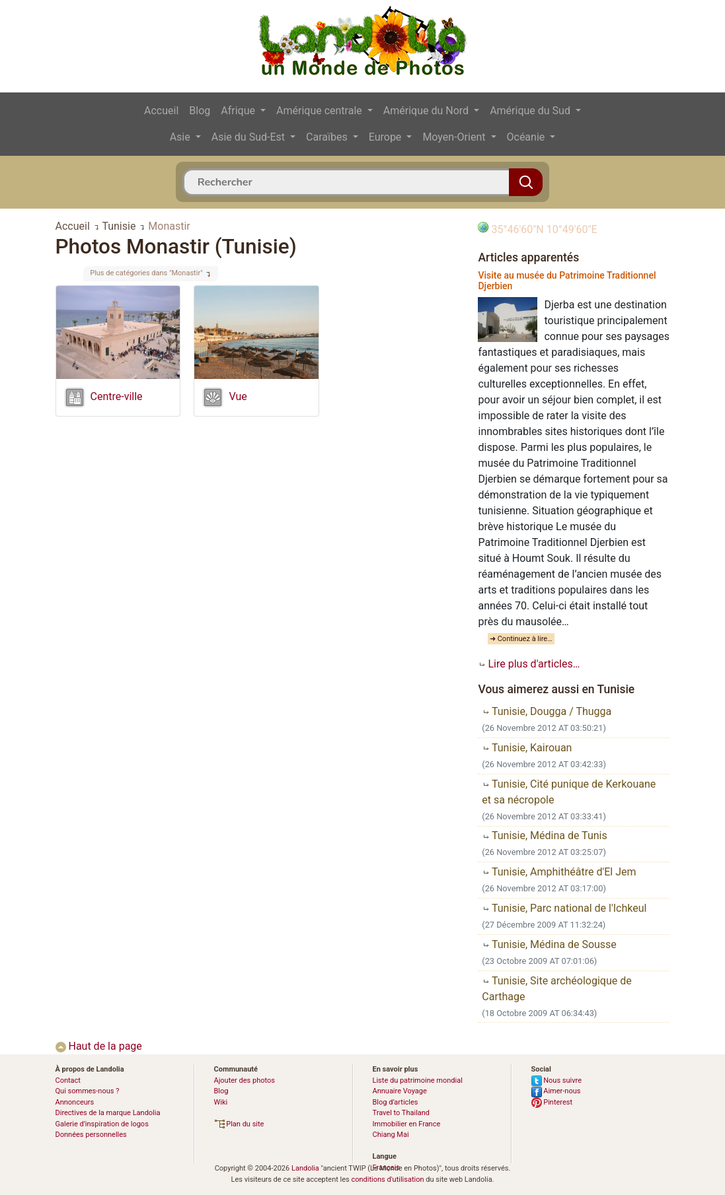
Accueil (161, 110)
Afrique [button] (239, 110)
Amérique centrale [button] (320, 110)
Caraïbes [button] (328, 137)
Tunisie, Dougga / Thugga (546, 711)
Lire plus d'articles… (529, 664)
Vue (238, 396)
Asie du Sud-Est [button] (249, 137)
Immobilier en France (407, 1124)
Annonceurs (75, 1102)
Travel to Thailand (401, 1113)
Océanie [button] (527, 137)
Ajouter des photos (244, 1080)
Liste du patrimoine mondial (418, 1080)
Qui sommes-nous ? (88, 1091)
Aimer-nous (556, 1091)
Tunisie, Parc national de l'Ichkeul (564, 908)
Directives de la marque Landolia (108, 1113)
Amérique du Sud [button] (531, 110)
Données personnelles (91, 1134)
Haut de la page (99, 1046)
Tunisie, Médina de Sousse (549, 944)
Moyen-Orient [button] (455, 137)
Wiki (221, 1102)
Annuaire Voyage (400, 1091)
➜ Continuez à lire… (521, 638)
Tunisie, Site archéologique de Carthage (556, 988)
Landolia (305, 1168)
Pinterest (552, 1102)
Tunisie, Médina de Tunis (544, 835)
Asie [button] (181, 137)
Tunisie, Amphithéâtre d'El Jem (559, 872)
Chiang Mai (391, 1134)
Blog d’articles (395, 1102)
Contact (68, 1080)
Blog (199, 110)
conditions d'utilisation (387, 1179)
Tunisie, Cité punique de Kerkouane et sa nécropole (569, 792)
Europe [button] (386, 137)
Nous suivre (556, 1080)
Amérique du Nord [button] (427, 110)
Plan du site (239, 1124)
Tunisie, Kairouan (527, 747)
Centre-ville (117, 396)
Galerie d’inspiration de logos (102, 1124)
